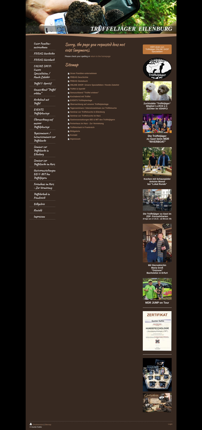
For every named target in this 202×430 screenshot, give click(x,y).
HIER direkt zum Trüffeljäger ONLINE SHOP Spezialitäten (157, 49)
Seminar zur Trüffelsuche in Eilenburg (87, 112)
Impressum (75, 139)
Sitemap (48, 425)
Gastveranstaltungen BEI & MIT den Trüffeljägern (92, 120)
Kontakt (73, 135)
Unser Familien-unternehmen (83, 73)
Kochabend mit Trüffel (80, 96)
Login (170, 424)
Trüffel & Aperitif (77, 89)
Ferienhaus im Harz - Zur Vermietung (87, 123)
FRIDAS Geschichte (79, 77)
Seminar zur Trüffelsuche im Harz (85, 116)
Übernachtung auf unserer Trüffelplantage (89, 104)
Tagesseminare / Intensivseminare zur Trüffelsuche (93, 108)
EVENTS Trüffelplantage (81, 100)
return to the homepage (100, 56)
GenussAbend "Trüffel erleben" (84, 93)
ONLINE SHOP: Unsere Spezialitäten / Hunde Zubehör (94, 85)
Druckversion (37, 425)
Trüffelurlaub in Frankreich (82, 127)
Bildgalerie (75, 131)
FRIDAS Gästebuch (79, 81)
